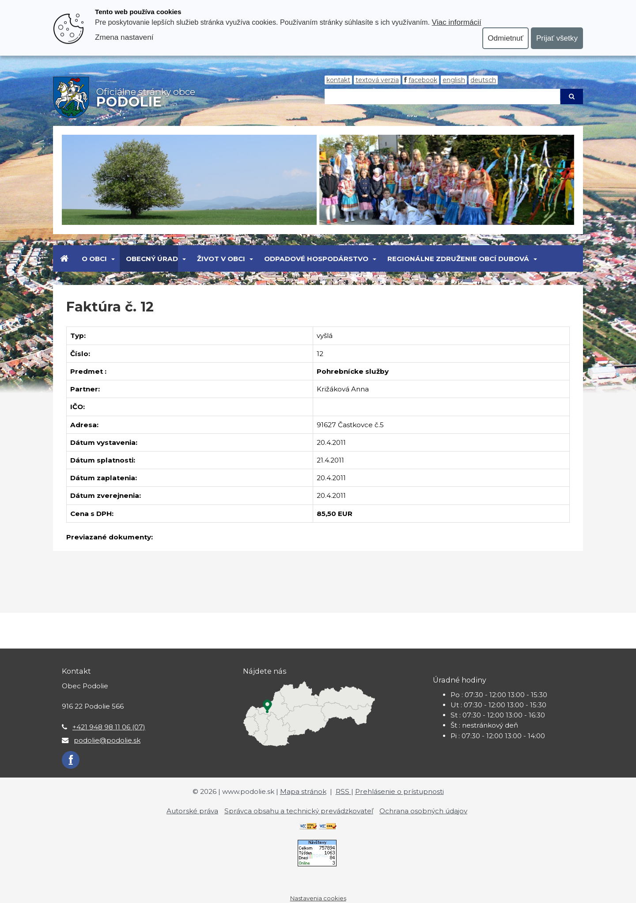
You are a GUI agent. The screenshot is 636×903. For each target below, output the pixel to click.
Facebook (423, 80)
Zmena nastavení (124, 37)
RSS (343, 791)
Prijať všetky (557, 38)
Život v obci (221, 258)
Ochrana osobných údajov (423, 811)
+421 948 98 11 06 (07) (108, 727)
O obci (94, 258)
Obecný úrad (152, 258)
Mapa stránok (303, 791)
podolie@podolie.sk (107, 740)
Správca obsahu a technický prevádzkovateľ (298, 811)
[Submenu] (112, 258)
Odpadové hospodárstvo (316, 258)
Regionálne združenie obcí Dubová (458, 258)
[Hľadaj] (442, 96)
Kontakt (338, 80)
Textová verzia (377, 80)
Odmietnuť (505, 38)
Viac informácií (456, 22)
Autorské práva (192, 811)
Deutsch (483, 80)
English (454, 80)
